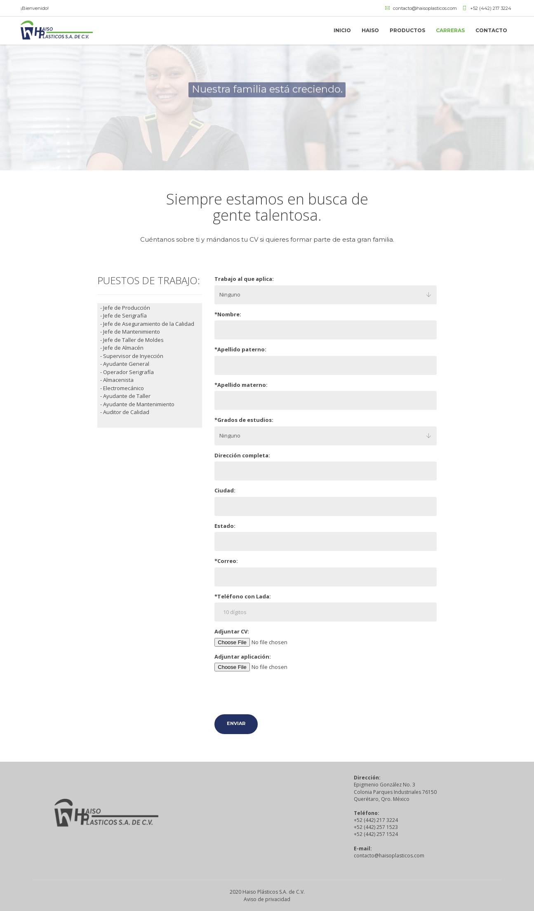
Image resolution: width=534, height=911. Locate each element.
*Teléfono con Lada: (242, 596)
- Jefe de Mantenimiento (130, 331)
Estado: (224, 526)
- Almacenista (117, 380)
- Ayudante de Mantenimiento (137, 404)
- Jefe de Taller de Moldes (132, 340)
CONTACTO (491, 30)
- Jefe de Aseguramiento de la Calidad (147, 323)
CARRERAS (450, 30)
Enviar (236, 723)
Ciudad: (224, 490)
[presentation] (277, 694)
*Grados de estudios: (243, 420)
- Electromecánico (122, 388)
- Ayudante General (124, 363)
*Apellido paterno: (240, 349)
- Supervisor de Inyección (131, 356)
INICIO (342, 30)
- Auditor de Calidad (124, 412)
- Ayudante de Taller (125, 396)
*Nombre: (227, 314)
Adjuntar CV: (231, 631)
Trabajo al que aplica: (244, 278)
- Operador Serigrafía (127, 372)
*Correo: (226, 561)
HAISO (370, 30)
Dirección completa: (242, 455)
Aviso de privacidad (267, 899)
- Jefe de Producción (125, 307)
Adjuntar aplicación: (242, 656)
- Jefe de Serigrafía (123, 315)
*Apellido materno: (241, 384)
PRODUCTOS (407, 30)
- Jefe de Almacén (121, 347)
